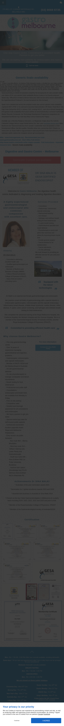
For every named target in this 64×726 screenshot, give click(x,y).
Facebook (46, 714)
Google (40, 714)
